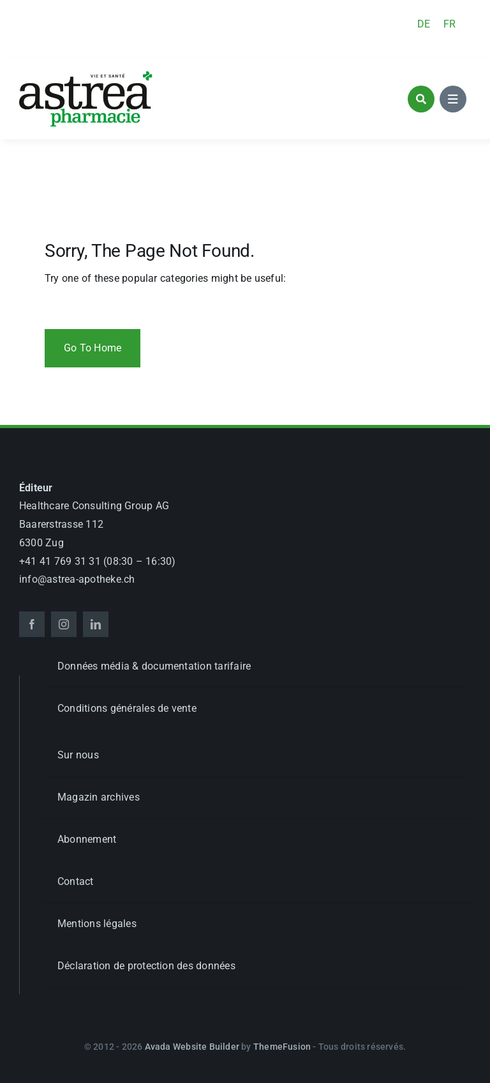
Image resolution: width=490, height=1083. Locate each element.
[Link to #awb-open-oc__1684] (453, 99)
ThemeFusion (282, 1046)
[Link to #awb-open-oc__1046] (421, 99)
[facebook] (32, 624)
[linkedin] (95, 624)
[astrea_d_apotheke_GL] (86, 75)
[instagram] (64, 624)
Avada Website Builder (192, 1046)
